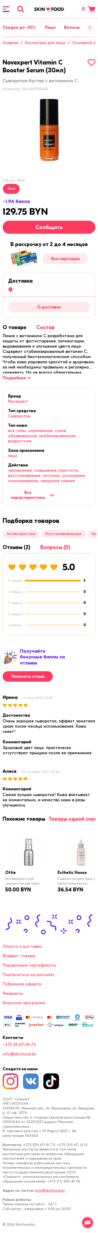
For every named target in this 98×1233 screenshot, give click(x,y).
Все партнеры (65, 258)
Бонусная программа (24, 1003)
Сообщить (49, 227)
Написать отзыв (27, 676)
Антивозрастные (21, 533)
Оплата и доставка (22, 946)
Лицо (50, 27)
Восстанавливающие (63, 533)
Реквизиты (13, 993)
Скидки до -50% (19, 27)
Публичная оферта (22, 984)
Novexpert (18, 401)
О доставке (49, 307)
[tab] (14, 327)
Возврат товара (19, 956)
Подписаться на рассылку (29, 974)
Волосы (72, 27)
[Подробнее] (17, 378)
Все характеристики (32, 495)
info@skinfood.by (19, 1054)
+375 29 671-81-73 (19, 1044)
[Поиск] (20, 9)
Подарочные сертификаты (29, 965)
